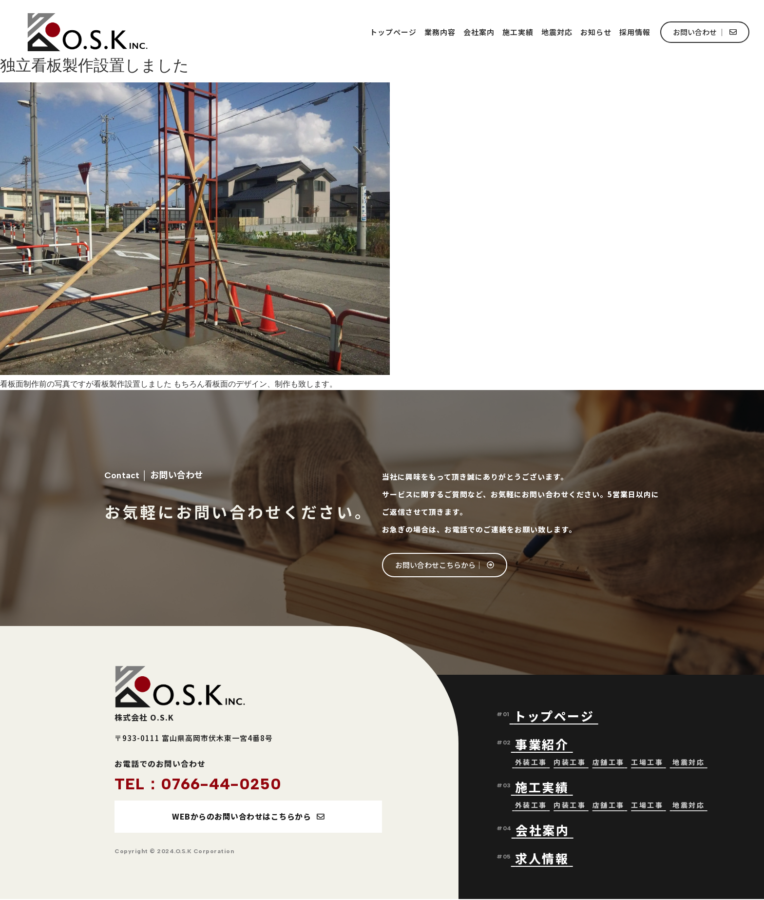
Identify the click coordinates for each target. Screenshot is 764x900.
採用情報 (634, 32)
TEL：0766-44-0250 (198, 784)
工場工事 (647, 762)
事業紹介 (544, 744)
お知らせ (595, 32)
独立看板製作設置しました (94, 65)
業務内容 (440, 32)
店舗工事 (608, 762)
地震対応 (557, 32)
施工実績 (518, 32)
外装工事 (531, 762)
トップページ (393, 32)
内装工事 (570, 762)
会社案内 (479, 32)
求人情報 (542, 858)
